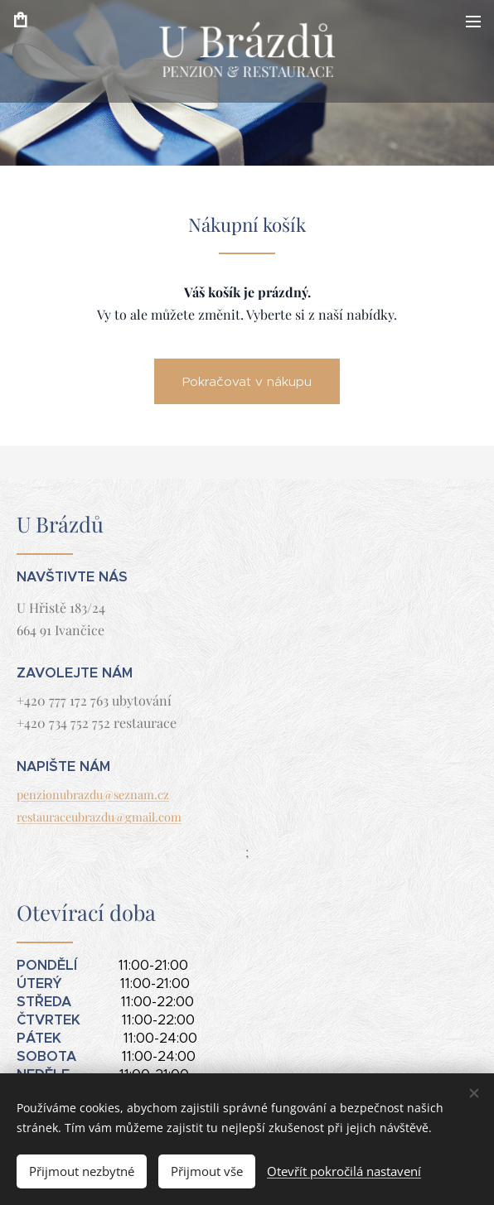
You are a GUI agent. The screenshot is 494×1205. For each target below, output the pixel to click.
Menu (473, 21)
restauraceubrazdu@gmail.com (99, 816)
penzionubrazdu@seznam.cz (93, 794)
